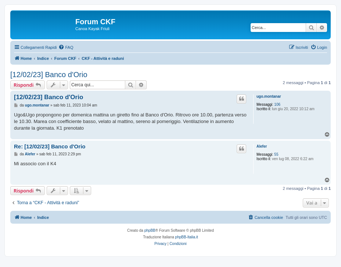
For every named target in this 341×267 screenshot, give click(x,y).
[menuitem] (65, 47)
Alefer (261, 146)
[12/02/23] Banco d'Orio (48, 75)
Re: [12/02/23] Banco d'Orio (49, 146)
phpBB (149, 230)
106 (277, 104)
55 (276, 154)
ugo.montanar (268, 96)
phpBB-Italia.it (186, 237)
